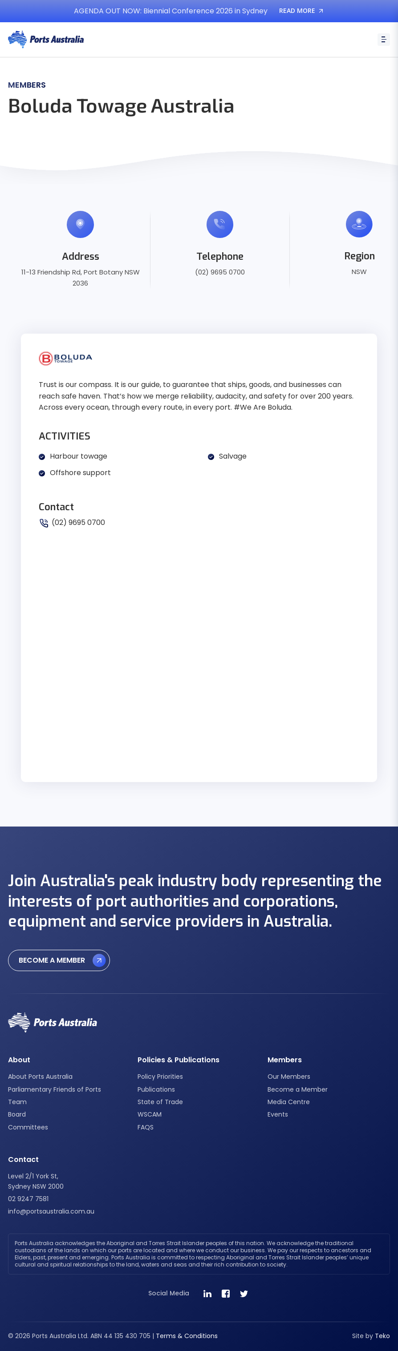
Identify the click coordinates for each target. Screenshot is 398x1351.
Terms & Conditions (187, 1335)
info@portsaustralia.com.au (51, 1211)
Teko (382, 1335)
